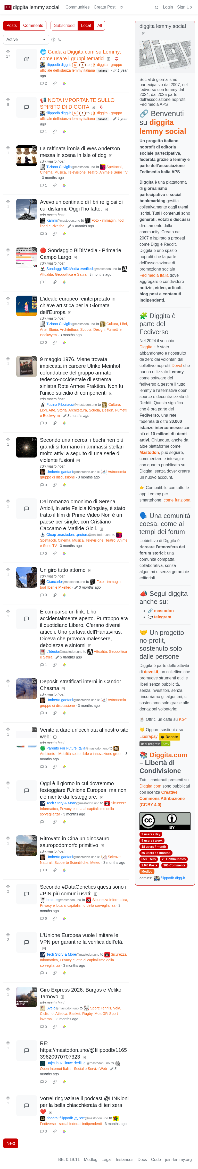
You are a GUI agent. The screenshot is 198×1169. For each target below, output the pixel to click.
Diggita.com (168, 755)
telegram (162, 617)
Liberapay (148, 736)
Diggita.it (147, 347)
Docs (142, 1159)
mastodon (164, 611)
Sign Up (184, 7)
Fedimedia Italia (154, 275)
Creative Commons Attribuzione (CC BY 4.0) (162, 798)
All (99, 25)
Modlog (147, 871)
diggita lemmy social (31, 7)
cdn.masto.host (52, 161)
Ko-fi (183, 719)
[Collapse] (143, 34)
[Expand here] (26, 155)
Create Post (104, 7)
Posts (11, 25)
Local (86, 25)
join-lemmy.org (178, 1159)
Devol (177, 365)
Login (168, 7)
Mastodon (149, 452)
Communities (77, 7)
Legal (107, 1159)
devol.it (151, 672)
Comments (33, 25)
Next (10, 1143)
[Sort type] (26, 39)
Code (156, 1159)
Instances (124, 1159)
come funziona (176, 500)
